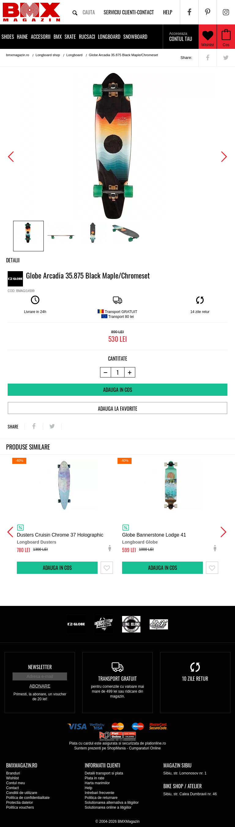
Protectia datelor (19, 802)
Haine (22, 36)
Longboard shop (47, 55)
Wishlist (207, 36)
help (167, 12)
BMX (58, 36)
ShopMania (116, 748)
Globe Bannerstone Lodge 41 (154, 534)
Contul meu (15, 783)
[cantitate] (118, 372)
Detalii (13, 260)
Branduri (13, 773)
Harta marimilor (97, 783)
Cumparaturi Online (145, 748)
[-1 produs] (105, 372)
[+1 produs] (130, 372)
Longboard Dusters (36, 542)
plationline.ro (155, 743)
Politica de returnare (101, 798)
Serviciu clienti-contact (129, 12)
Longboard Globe (140, 542)
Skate (70, 36)
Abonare (39, 685)
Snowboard (135, 36)
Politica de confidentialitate (28, 798)
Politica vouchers (20, 807)
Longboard (109, 36)
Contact (12, 788)
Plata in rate (94, 778)
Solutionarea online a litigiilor (108, 807)
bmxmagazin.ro (17, 55)
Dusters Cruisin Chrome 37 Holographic (60, 534)
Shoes (8, 36)
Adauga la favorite (117, 408)
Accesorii (40, 36)
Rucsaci (87, 36)
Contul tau (180, 36)
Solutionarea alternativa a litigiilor (112, 802)
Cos (226, 45)
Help (88, 788)
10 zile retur (195, 678)
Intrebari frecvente (99, 793)
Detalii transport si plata (104, 773)
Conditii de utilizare (21, 793)
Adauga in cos (117, 389)
